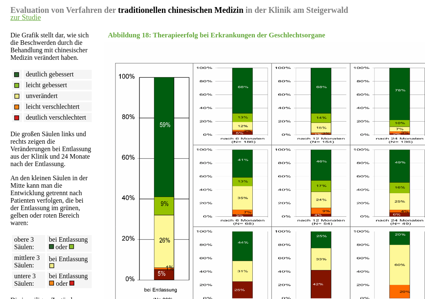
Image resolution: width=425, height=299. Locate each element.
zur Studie (25, 17)
